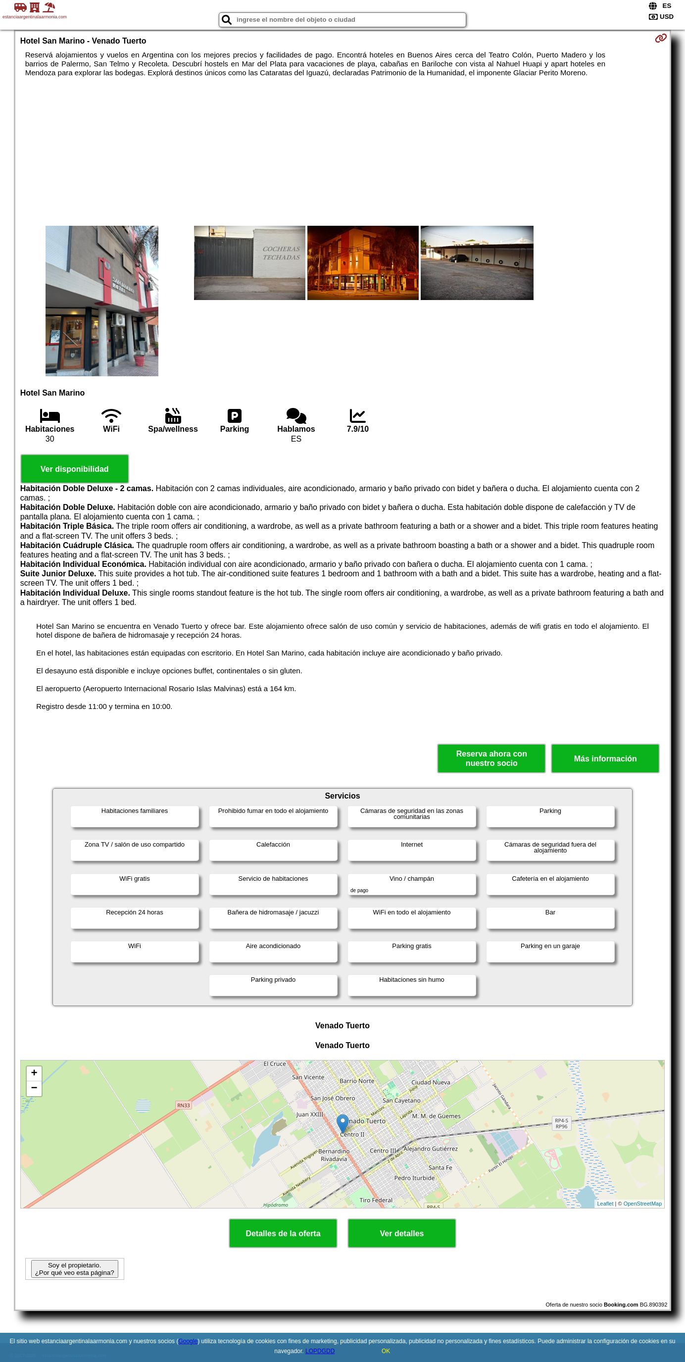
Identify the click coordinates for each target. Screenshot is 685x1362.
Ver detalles (402, 1233)
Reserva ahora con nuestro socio (491, 758)
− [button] (34, 1088)
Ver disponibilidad (75, 469)
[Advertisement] (342, 151)
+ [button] (34, 1073)
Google (187, 1341)
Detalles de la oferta (282, 1233)
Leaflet (605, 1204)
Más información (605, 759)
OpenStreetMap (643, 1204)
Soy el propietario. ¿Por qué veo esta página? (74, 1268)
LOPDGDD (320, 1351)
